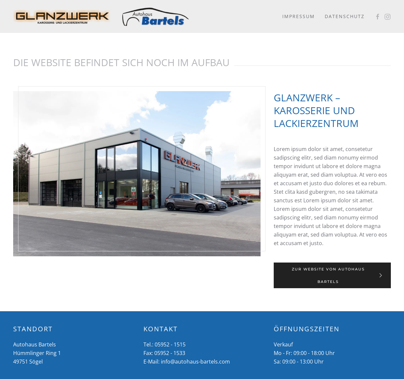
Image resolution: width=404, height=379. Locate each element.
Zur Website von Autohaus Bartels (338, 275)
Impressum (298, 16)
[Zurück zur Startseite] (62, 16)
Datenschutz (345, 16)
